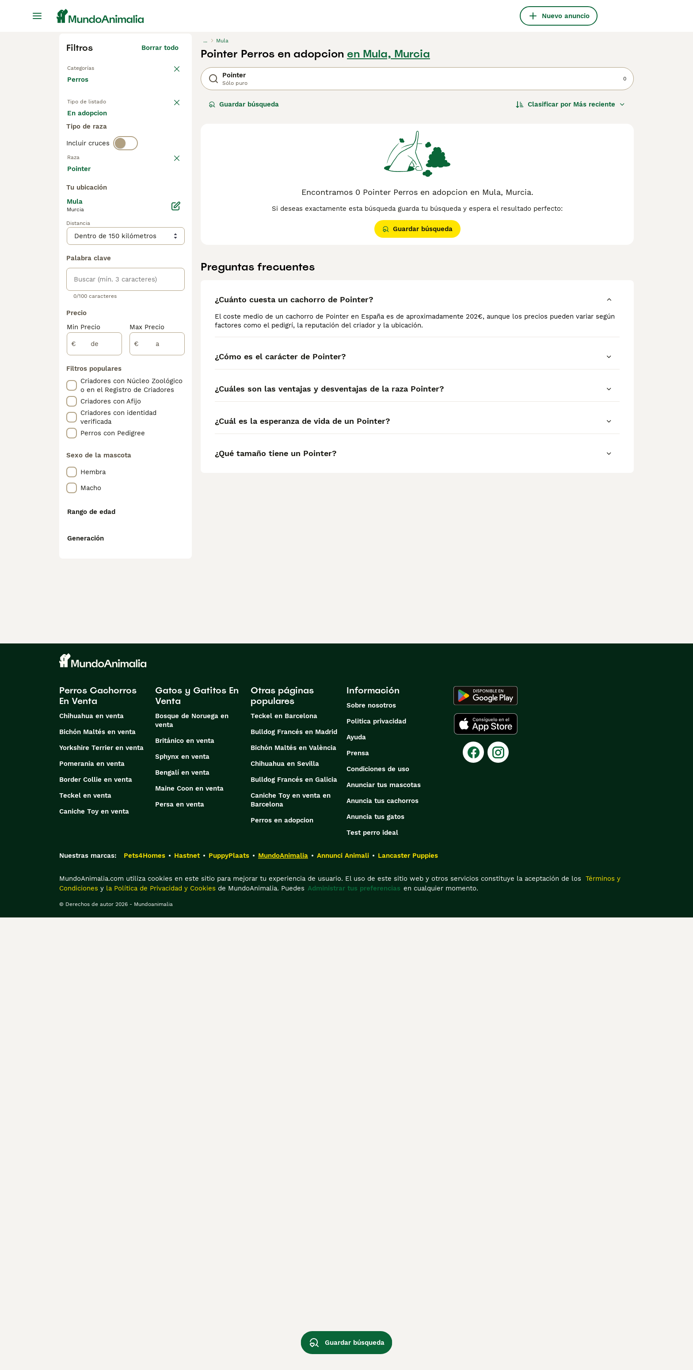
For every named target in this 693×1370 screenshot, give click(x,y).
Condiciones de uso (377, 1221)
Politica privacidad (376, 1174)
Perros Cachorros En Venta (98, 1148)
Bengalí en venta (182, 1225)
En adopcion (142, 124)
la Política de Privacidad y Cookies (160, 1341)
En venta (88, 124)
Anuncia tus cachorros (382, 1253)
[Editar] (176, 443)
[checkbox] (71, 243)
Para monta (93, 145)
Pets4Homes (144, 1308)
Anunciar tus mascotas (383, 1237)
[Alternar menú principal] (37, 16)
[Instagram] (498, 1204)
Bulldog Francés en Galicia (294, 1232)
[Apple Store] (485, 1176)
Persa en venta (179, 1257)
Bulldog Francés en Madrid (294, 1184)
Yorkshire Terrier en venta (101, 1200)
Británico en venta (184, 1193)
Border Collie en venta (95, 1232)
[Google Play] (485, 1148)
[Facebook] (473, 1204)
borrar (169, 197)
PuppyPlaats (229, 1308)
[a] (157, 580)
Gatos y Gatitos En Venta (197, 1148)
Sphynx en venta (182, 1209)
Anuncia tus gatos (375, 1269)
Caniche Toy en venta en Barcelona (291, 1252)
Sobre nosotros (371, 1158)
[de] (94, 580)
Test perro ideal (372, 1285)
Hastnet (187, 1308)
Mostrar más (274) (155, 404)
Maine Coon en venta (189, 1241)
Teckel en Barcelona (284, 1168)
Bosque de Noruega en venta (191, 1172)
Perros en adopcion (282, 1273)
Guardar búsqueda (244, 104)
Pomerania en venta (92, 1216)
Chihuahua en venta (91, 1168)
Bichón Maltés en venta (97, 1184)
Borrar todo (160, 48)
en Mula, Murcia (388, 54)
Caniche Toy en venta (94, 1264)
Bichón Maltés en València (293, 1200)
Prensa (357, 1206)
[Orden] (570, 104)
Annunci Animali (343, 1308)
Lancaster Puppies (408, 1308)
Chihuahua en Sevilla (285, 1216)
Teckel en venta (85, 1248)
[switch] (125, 178)
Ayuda (356, 1190)
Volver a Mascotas (97, 67)
